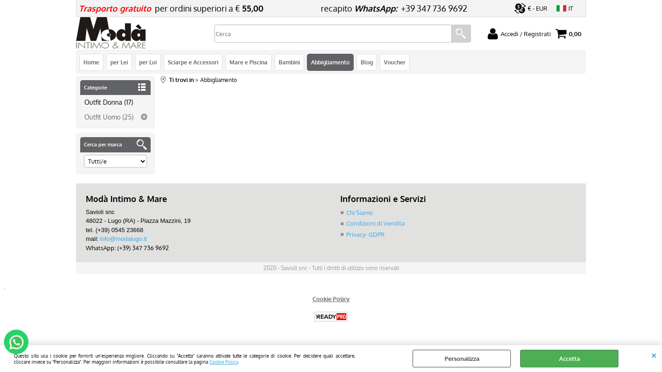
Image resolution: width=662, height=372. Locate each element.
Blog (367, 62)
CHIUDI (653, 354)
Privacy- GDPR (365, 234)
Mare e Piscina (248, 62)
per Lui (148, 62)
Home (91, 62)
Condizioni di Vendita (375, 223)
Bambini (289, 62)
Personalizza (462, 358)
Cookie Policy (224, 362)
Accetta (569, 358)
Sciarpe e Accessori (193, 62)
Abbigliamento (330, 62)
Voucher (395, 62)
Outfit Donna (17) (108, 102)
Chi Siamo (359, 212)
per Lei (119, 62)
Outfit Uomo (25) (109, 117)
